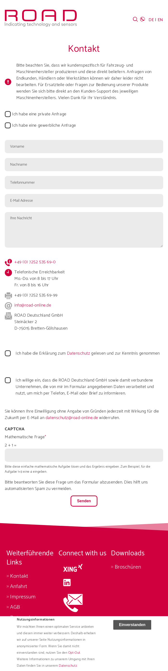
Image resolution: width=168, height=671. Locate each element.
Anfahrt (18, 586)
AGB (15, 607)
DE (151, 20)
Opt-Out (74, 655)
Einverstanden (132, 627)
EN (160, 20)
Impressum (23, 596)
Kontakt (19, 576)
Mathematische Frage (25, 437)
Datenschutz (78, 353)
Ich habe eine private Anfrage (39, 114)
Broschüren (128, 567)
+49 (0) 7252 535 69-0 (35, 262)
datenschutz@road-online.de (72, 417)
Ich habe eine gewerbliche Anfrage (44, 125)
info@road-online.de (32, 305)
